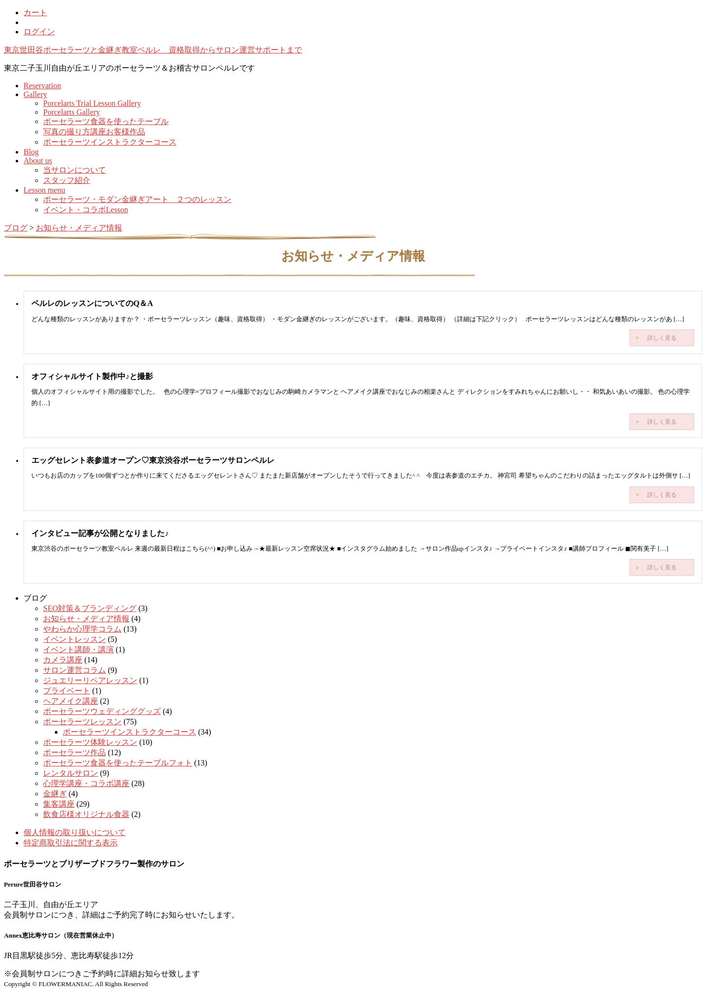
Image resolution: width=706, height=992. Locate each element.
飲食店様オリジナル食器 (86, 814)
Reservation (42, 85)
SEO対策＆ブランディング (89, 608)
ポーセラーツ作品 (74, 752)
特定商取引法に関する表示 (71, 843)
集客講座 (59, 804)
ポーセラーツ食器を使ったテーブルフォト (117, 763)
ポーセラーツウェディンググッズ (102, 711)
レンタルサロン (70, 773)
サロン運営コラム (74, 670)
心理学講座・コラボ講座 (86, 783)
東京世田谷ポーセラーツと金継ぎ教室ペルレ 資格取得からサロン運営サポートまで (153, 50)
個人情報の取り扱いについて (75, 832)
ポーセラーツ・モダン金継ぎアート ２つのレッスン (137, 199)
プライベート (66, 691)
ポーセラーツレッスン (82, 721)
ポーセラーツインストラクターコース (109, 142)
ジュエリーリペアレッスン (90, 680)
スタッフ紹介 (66, 180)
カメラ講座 (62, 660)
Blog (31, 152)
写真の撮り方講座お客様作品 (94, 131)
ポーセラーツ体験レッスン (90, 742)
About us (38, 160)
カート (35, 12)
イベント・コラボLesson (85, 209)
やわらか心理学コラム (82, 629)
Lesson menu (44, 190)
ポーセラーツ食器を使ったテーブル (106, 121)
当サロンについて (74, 170)
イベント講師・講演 (78, 649)
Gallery (35, 94)
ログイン (39, 31)
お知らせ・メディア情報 (86, 618)
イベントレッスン (74, 639)
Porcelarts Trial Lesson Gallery (92, 103)
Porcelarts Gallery (71, 112)
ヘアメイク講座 (70, 701)
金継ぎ (55, 793)
